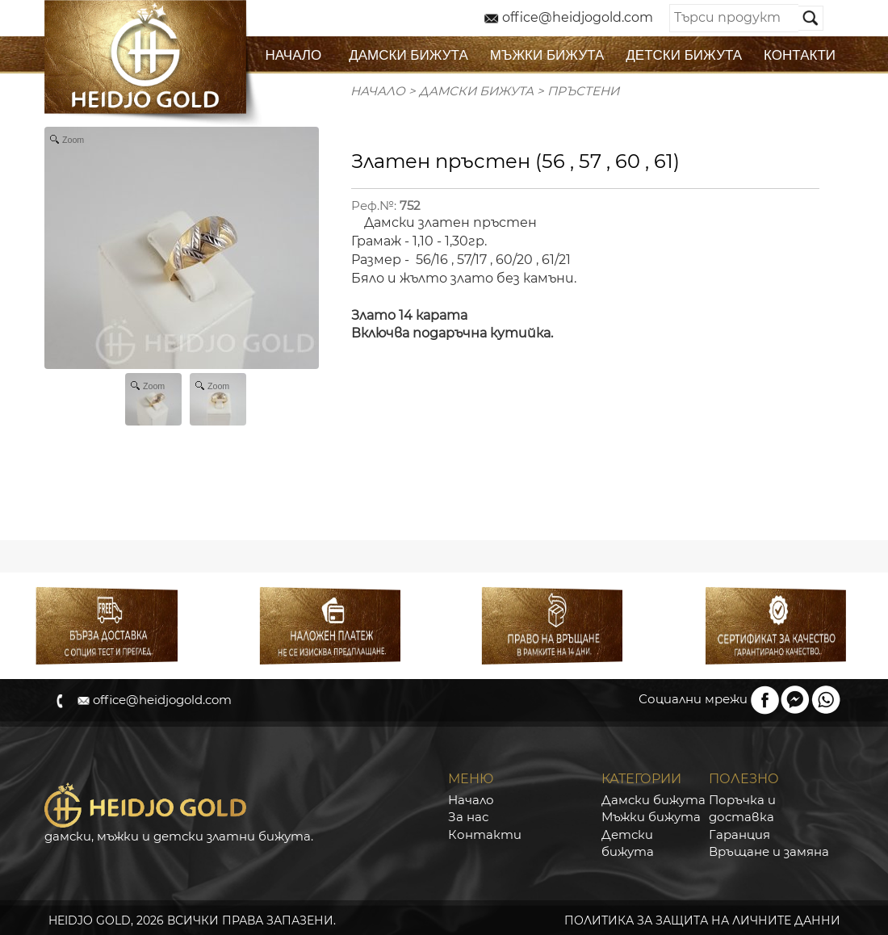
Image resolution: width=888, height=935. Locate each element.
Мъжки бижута (651, 816)
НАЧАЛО (294, 55)
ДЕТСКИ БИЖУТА (684, 55)
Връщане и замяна (769, 851)
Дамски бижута (653, 799)
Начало (377, 91)
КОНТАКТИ (800, 55)
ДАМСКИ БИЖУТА (408, 55)
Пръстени (583, 91)
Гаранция (739, 834)
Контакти (484, 834)
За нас (468, 816)
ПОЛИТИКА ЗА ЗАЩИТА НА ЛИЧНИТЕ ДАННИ (702, 920)
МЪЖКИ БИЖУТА (547, 55)
